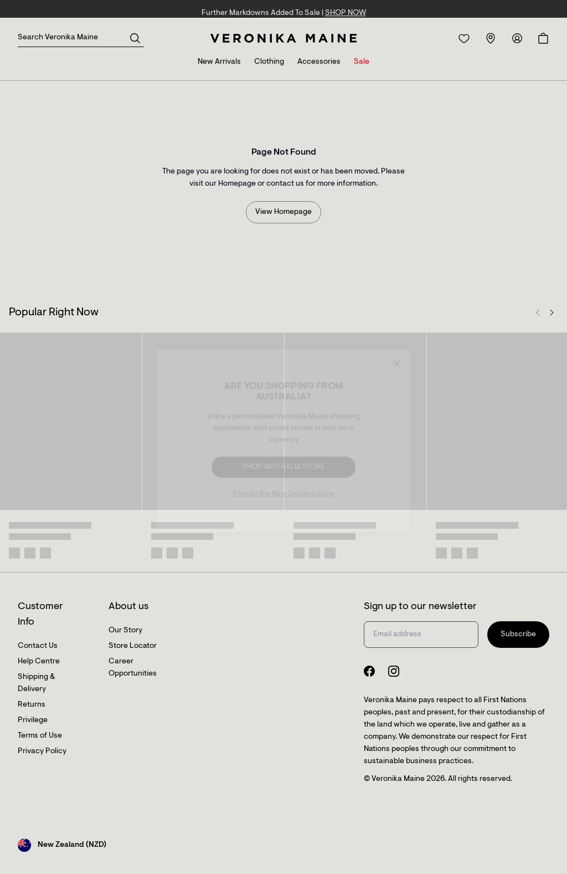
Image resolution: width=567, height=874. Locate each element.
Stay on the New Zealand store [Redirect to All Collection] (283, 493)
